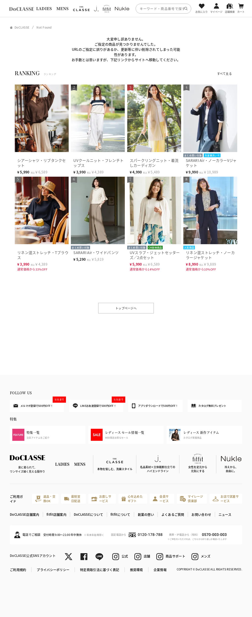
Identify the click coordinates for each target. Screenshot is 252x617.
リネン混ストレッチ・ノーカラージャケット (210, 255)
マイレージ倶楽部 (191, 498)
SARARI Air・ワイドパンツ (96, 252)
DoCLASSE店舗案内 (24, 514)
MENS (62, 8)
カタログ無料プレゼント (208, 406)
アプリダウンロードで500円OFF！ (155, 405)
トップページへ (126, 308)
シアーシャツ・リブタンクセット (41, 163)
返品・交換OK (45, 498)
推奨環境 (136, 569)
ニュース (225, 514)
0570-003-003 (214, 534)
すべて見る (224, 73)
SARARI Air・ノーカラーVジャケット (211, 163)
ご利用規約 (18, 569)
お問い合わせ (201, 514)
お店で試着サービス (226, 498)
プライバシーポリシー (53, 569)
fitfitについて (120, 514)
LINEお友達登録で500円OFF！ (98, 404)
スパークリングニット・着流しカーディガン (154, 163)
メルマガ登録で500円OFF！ (39, 404)
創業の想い (146, 514)
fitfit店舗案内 (56, 514)
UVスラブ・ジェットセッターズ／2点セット (155, 255)
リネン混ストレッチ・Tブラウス (42, 255)
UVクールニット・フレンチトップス (98, 163)
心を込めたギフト (132, 498)
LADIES (44, 8)
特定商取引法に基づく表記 (99, 569)
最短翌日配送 (72, 498)
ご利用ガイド (16, 499)
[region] (126, 8)
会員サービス (161, 498)
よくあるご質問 (172, 514)
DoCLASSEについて (88, 514)
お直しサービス (101, 498)
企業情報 (160, 569)
